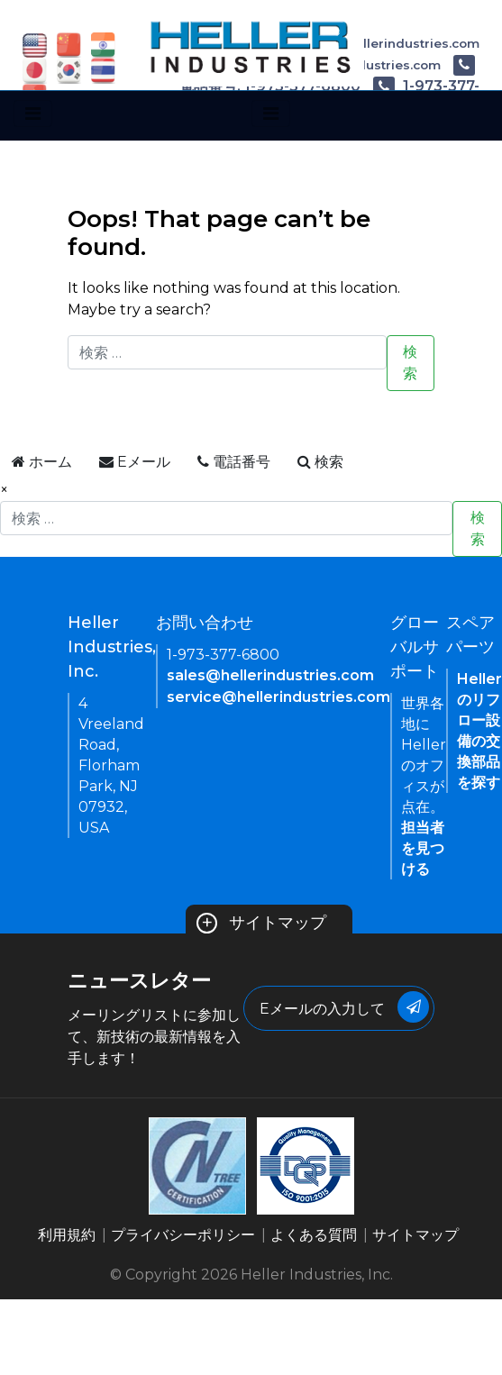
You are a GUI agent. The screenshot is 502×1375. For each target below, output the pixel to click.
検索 (410, 362)
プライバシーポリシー (183, 1234)
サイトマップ (261, 922)
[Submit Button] (413, 1007)
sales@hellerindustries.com (270, 675)
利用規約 (67, 1234)
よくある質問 (313, 1234)
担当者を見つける (422, 848)
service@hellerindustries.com (278, 697)
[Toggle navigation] (33, 113)
